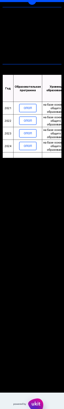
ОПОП (28, 108)
